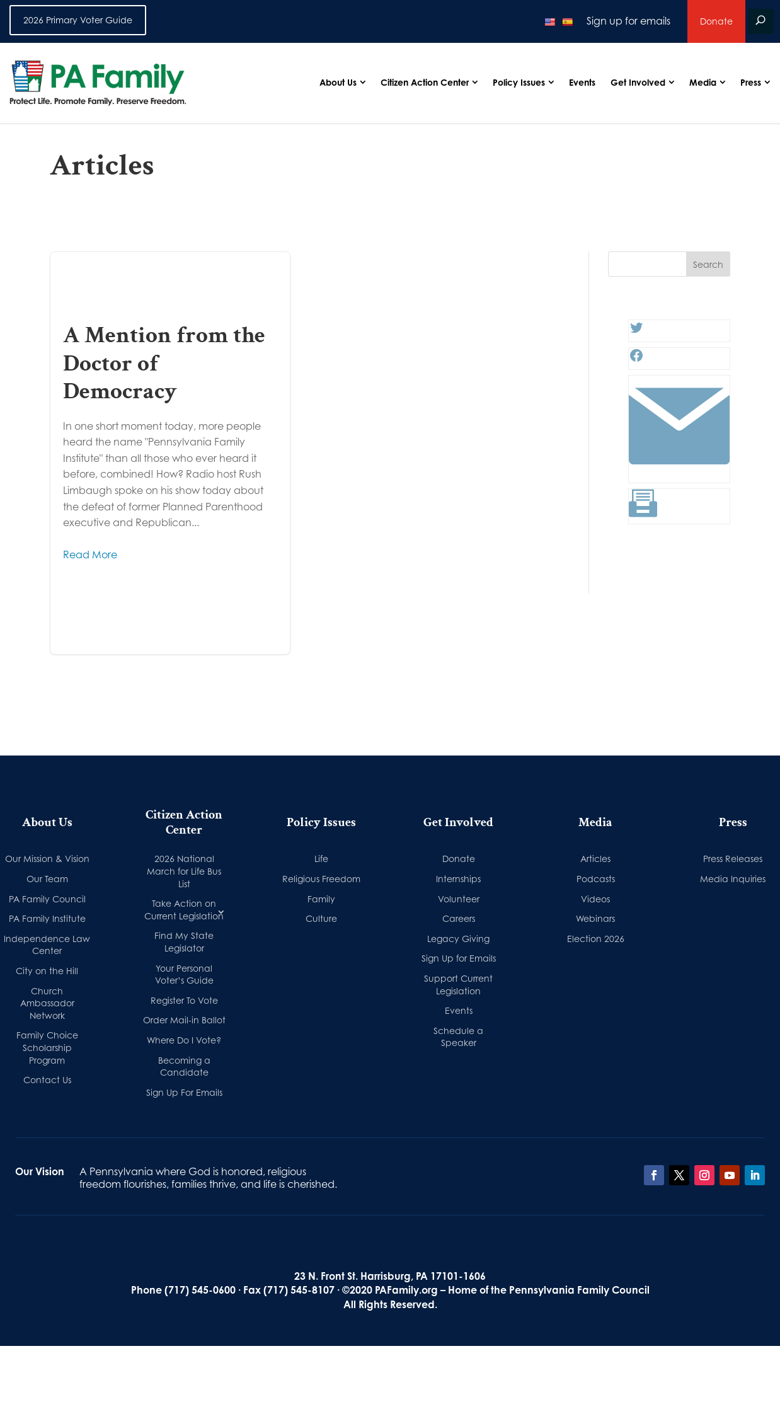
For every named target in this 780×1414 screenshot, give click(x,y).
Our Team (47, 878)
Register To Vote (184, 1000)
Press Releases (732, 858)
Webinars (595, 918)
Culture (321, 918)
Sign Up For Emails (184, 1092)
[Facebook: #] (636, 359)
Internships (458, 878)
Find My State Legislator (184, 941)
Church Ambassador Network (47, 1003)
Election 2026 (595, 938)
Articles (595, 858)
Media (702, 82)
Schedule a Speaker (458, 1037)
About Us (338, 82)
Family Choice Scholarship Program (47, 1047)
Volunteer (458, 899)
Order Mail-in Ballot (184, 1020)
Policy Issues (519, 82)
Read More (90, 554)
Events (582, 82)
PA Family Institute (47, 918)
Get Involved (638, 82)
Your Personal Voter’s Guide (184, 974)
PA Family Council (47, 899)
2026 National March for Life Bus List (184, 870)
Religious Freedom (321, 878)
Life (321, 858)
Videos (595, 899)
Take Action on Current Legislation (184, 909)
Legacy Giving (458, 938)
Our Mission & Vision (47, 858)
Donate (716, 21)
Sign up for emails (628, 20)
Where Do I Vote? (184, 1040)
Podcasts (595, 878)
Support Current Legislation (458, 984)
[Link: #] (679, 472)
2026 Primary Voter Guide (77, 19)
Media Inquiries (733, 878)
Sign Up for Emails (459, 958)
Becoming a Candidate (184, 1066)
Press (750, 82)
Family (321, 899)
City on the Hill (47, 970)
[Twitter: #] (636, 331)
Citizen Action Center (425, 82)
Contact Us (47, 1079)
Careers (458, 918)
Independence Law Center (47, 945)
